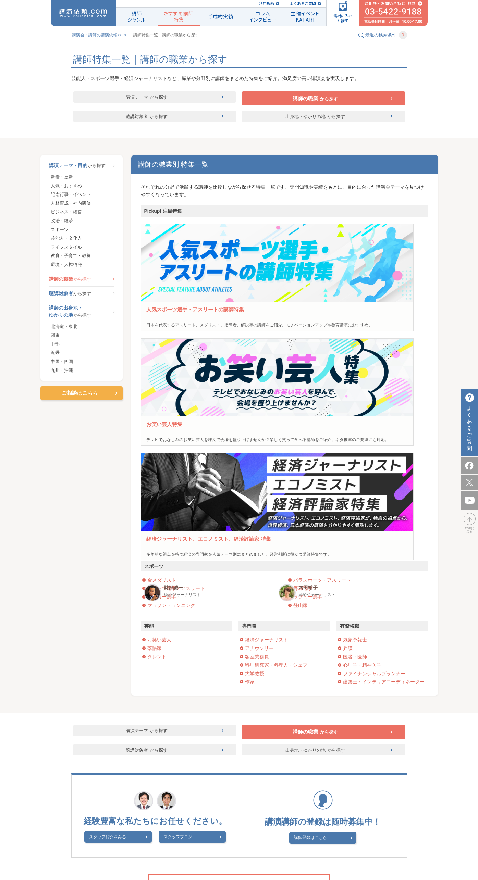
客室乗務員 (257, 440)
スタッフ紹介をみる (123, 624)
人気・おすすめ (66, 188)
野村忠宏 (217, 307)
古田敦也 (173, 307)
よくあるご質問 (303, 3)
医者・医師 (355, 440)
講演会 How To (181, 848)
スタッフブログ (177, 624)
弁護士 (350, 431)
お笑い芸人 (159, 423)
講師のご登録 (331, 805)
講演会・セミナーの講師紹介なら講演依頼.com (190, 797)
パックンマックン (315, 309)
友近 (266, 307)
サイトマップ (322, 848)
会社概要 (151, 848)
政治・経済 (62, 223)
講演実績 (326, 797)
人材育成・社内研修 (71, 206)
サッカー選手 (161, 380)
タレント (157, 440)
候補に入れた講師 (151, 805)
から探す (81, 168)
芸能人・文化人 (66, 241)
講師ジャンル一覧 (287, 797)
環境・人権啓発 (66, 267)
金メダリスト (161, 363)
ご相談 (188, 805)
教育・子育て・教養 (71, 258)
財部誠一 (369, 307)
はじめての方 (219, 805)
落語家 (154, 431)
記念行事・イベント (71, 197)
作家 (250, 465)
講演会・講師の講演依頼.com (99, 35)
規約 (253, 797)
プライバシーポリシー (243, 848)
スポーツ (60, 232)
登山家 (300, 388)
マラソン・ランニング (171, 388)
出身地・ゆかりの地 (315, 118)
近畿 (55, 355)
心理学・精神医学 (362, 448)
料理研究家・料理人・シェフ (276, 448)
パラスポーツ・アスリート (322, 363)
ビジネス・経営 (66, 214)
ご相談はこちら (80, 396)
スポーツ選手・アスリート (176, 371)
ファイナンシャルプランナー (374, 457)
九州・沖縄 (62, 373)
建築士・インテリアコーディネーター (384, 465)
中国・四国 (62, 364)
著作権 (209, 848)
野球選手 (302, 371)
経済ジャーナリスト (266, 423)
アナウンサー (259, 431)
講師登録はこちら (318, 623)
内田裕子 (413, 307)
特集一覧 (297, 805)
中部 (55, 347)
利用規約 (266, 3)
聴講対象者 (146, 118)
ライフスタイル (66, 250)
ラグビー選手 (307, 380)
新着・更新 (62, 180)
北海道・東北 (64, 329)
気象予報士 (355, 423)
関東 (55, 338)
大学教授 (254, 457)
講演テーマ (146, 99)
